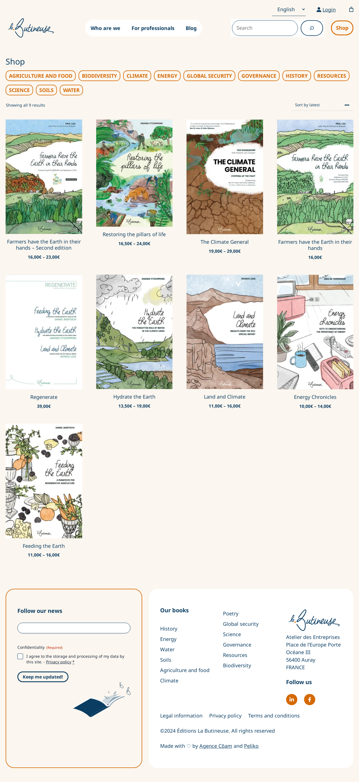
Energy (168, 639)
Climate (169, 680)
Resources (235, 655)
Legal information (181, 715)
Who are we (105, 28)
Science (232, 634)
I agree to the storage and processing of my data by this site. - (75, 659)
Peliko (251, 745)
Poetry (230, 613)
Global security (241, 623)
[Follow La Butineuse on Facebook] (309, 699)
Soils (165, 659)
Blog (191, 28)
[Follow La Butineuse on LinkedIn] (291, 699)
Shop (342, 27)
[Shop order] (322, 105)
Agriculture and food (185, 670)
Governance (237, 644)
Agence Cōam (215, 745)
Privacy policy (58, 661)
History (168, 628)
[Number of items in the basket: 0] (351, 9)
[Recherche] (312, 28)
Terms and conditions (274, 715)
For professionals (153, 28)
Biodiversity (237, 665)
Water (167, 649)
